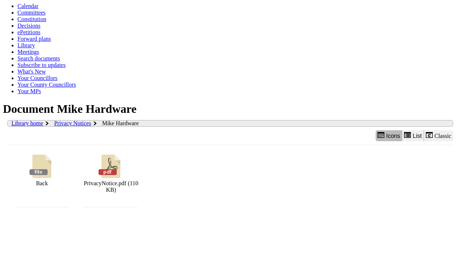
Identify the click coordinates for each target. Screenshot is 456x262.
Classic (438, 135)
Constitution (31, 19)
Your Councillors (37, 78)
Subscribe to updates (41, 65)
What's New (31, 71)
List (413, 135)
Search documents (38, 58)
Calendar (28, 6)
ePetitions (28, 32)
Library (26, 45)
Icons (388, 135)
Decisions (28, 26)
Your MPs (29, 91)
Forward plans (34, 39)
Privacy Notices (72, 123)
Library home (27, 123)
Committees (31, 12)
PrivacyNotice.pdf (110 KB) (111, 172)
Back (42, 169)
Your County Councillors (46, 85)
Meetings (28, 52)
